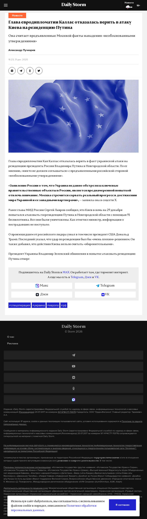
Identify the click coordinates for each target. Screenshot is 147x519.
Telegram (77, 277)
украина (39, 305)
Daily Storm (73, 5)
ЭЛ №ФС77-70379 (67, 412)
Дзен (88, 277)
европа (53, 305)
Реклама (12, 343)
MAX (66, 272)
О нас (10, 336)
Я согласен (122, 504)
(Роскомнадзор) (26, 412)
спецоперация (19, 305)
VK (97, 277)
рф (63, 305)
